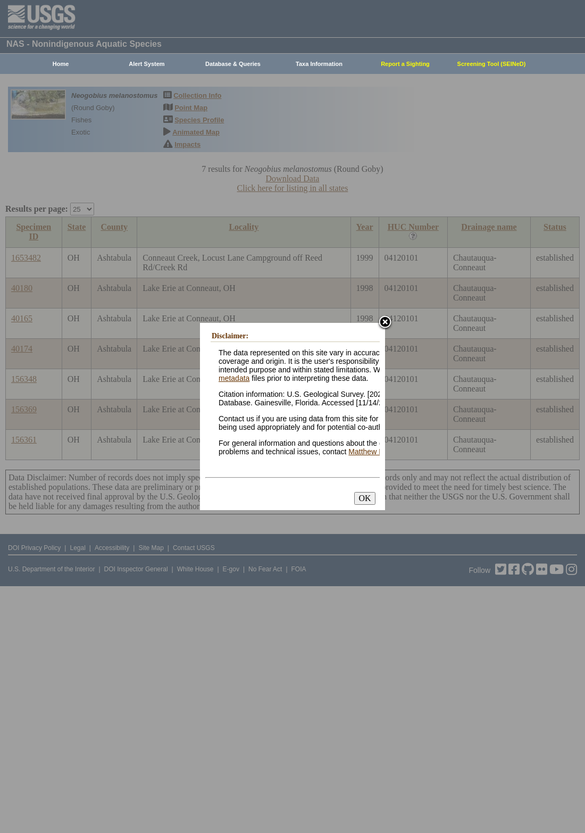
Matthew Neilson (376, 451)
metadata (234, 378)
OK (364, 498)
